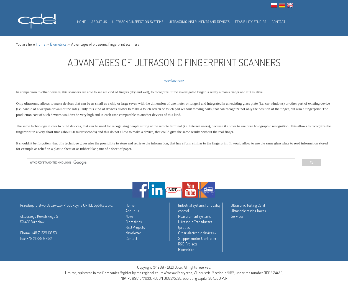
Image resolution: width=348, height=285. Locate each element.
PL (274, 5)
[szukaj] (158, 162)
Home (40, 44)
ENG (290, 5)
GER (282, 5)
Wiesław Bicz (174, 81)
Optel (39, 20)
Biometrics (58, 44)
